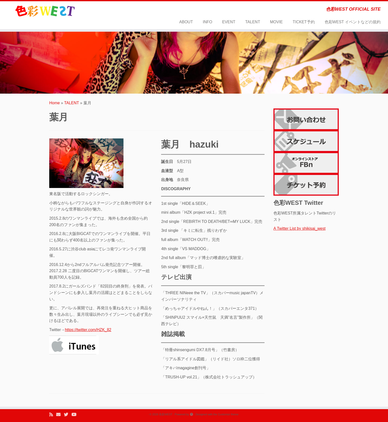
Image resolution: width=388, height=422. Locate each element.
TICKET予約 (304, 22)
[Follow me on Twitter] (68, 414)
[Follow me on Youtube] (76, 414)
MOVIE (276, 22)
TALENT (252, 22)
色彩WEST (165, 414)
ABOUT (186, 22)
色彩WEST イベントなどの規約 (353, 22)
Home (54, 103)
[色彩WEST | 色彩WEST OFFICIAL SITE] (45, 11)
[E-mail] (60, 414)
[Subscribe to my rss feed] (52, 414)
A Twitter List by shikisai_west (299, 228)
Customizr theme (228, 414)
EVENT (228, 22)
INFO (207, 22)
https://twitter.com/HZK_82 (88, 330)
